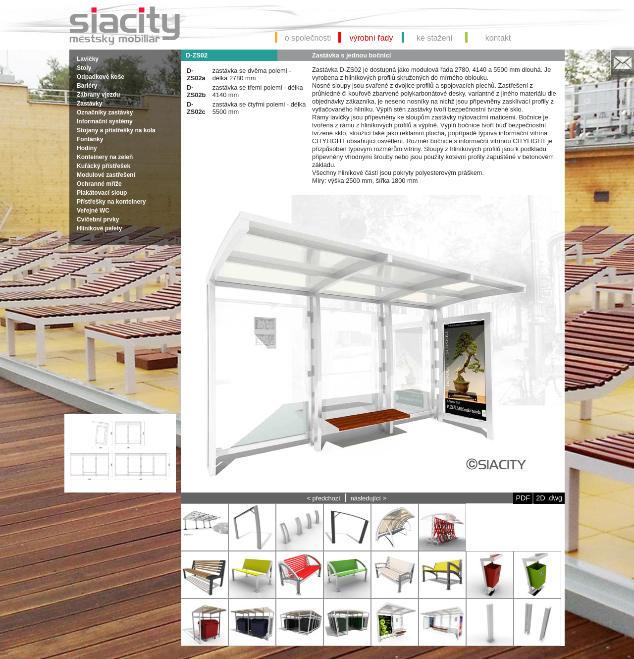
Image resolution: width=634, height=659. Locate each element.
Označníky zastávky (105, 112)
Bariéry (87, 85)
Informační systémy (105, 121)
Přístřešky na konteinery (111, 201)
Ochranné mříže (99, 183)
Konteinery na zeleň (105, 157)
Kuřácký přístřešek (103, 166)
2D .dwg (549, 498)
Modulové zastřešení (106, 174)
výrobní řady (371, 38)
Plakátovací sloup (102, 192)
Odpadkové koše (100, 76)
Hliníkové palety (99, 228)
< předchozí (323, 498)
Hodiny (87, 148)
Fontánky (90, 139)
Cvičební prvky (98, 219)
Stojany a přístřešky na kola (116, 130)
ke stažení (435, 38)
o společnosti (308, 38)
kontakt (498, 38)
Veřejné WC (93, 210)
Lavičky (88, 58)
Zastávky (89, 103)
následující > (368, 498)
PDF (523, 498)
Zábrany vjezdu (98, 94)
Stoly (84, 67)
